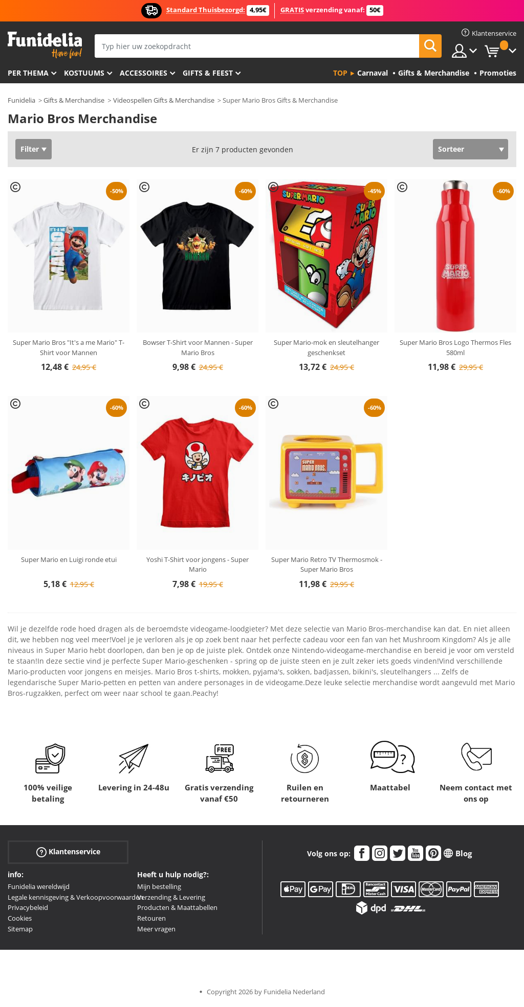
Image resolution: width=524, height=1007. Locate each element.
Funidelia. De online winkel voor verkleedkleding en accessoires (45, 45)
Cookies (20, 918)
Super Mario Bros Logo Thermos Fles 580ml (455, 347)
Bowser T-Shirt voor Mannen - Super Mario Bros (198, 347)
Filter (29, 149)
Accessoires (143, 73)
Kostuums (84, 73)
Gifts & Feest (208, 73)
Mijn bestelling (159, 886)
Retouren (151, 918)
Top (340, 73)
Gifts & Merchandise (73, 100)
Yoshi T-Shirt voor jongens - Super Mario (197, 564)
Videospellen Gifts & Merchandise (163, 100)
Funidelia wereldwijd (39, 886)
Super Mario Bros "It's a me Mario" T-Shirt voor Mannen (68, 347)
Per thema (28, 73)
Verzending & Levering (171, 897)
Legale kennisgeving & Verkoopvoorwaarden (75, 897)
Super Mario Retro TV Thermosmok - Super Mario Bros (326, 564)
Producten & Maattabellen (177, 907)
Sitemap (20, 928)
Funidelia (21, 100)
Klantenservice (68, 852)
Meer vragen (156, 928)
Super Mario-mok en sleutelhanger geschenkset (326, 347)
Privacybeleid (28, 907)
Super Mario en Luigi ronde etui (69, 559)
